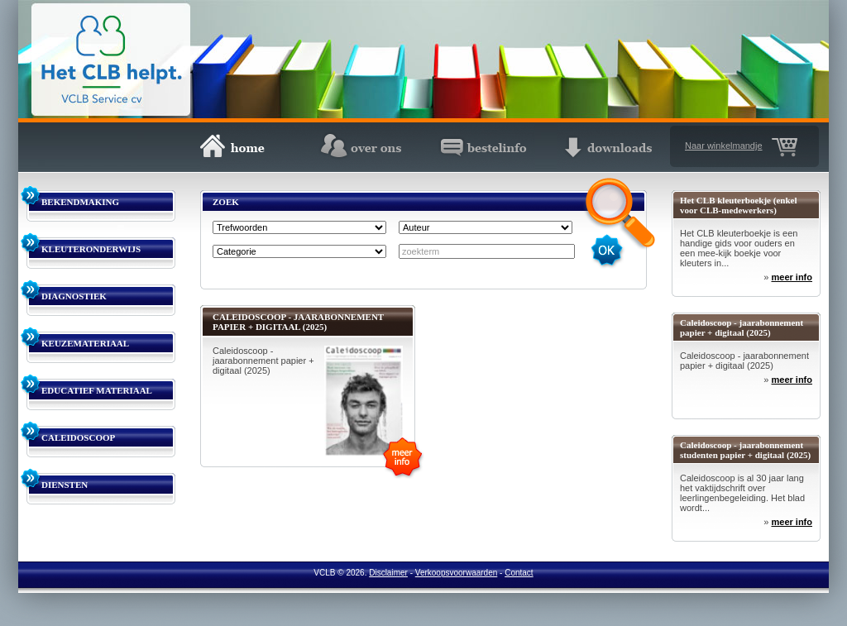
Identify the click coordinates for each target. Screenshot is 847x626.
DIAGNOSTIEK (74, 296)
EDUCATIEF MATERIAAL (96, 390)
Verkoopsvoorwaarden (456, 572)
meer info (791, 277)
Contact (519, 572)
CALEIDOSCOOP (78, 437)
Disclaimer (388, 572)
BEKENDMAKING (80, 202)
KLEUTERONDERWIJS (91, 249)
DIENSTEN (64, 485)
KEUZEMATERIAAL (85, 343)
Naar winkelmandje (724, 146)
